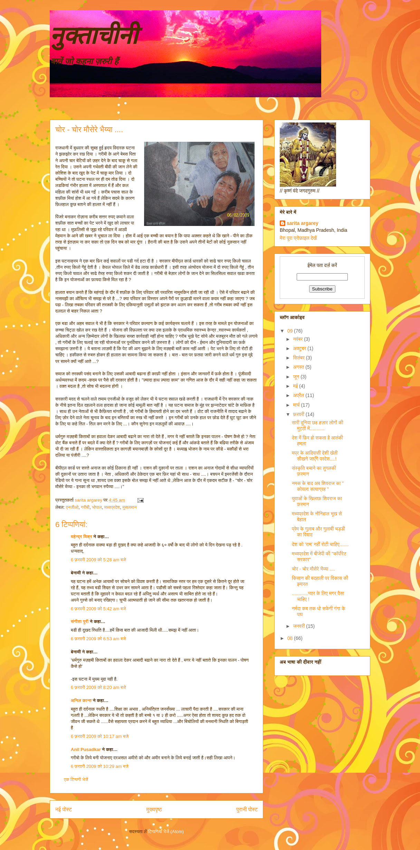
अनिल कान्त (81, 700)
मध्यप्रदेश (112, 507)
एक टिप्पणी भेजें (76, 779)
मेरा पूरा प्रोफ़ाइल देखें (298, 238)
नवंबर (298, 339)
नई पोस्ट (63, 809)
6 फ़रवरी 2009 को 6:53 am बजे (98, 638)
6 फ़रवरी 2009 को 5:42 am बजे (98, 608)
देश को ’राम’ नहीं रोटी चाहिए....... (320, 544)
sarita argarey (302, 223)
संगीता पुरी (80, 621)
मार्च (297, 405)
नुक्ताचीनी (93, 35)
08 (290, 638)
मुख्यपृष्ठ (154, 809)
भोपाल (97, 507)
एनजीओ (72, 507)
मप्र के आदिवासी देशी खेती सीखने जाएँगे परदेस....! (314, 456)
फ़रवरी (299, 414)
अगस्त (299, 367)
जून (296, 376)
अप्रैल (299, 395)
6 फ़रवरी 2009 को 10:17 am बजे (99, 736)
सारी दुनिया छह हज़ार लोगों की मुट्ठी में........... (317, 425)
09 (290, 331)
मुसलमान (130, 507)
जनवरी (299, 626)
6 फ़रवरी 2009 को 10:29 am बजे (99, 766)
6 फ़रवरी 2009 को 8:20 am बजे (98, 687)
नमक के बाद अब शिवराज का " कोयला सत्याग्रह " (318, 486)
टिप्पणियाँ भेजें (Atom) (166, 831)
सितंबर (299, 357)
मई (296, 386)
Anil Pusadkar (86, 749)
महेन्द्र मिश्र (81, 536)
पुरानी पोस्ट (247, 809)
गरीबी (85, 507)
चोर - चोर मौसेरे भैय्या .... (313, 569)
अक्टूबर (300, 348)
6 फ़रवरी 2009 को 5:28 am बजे (98, 559)
